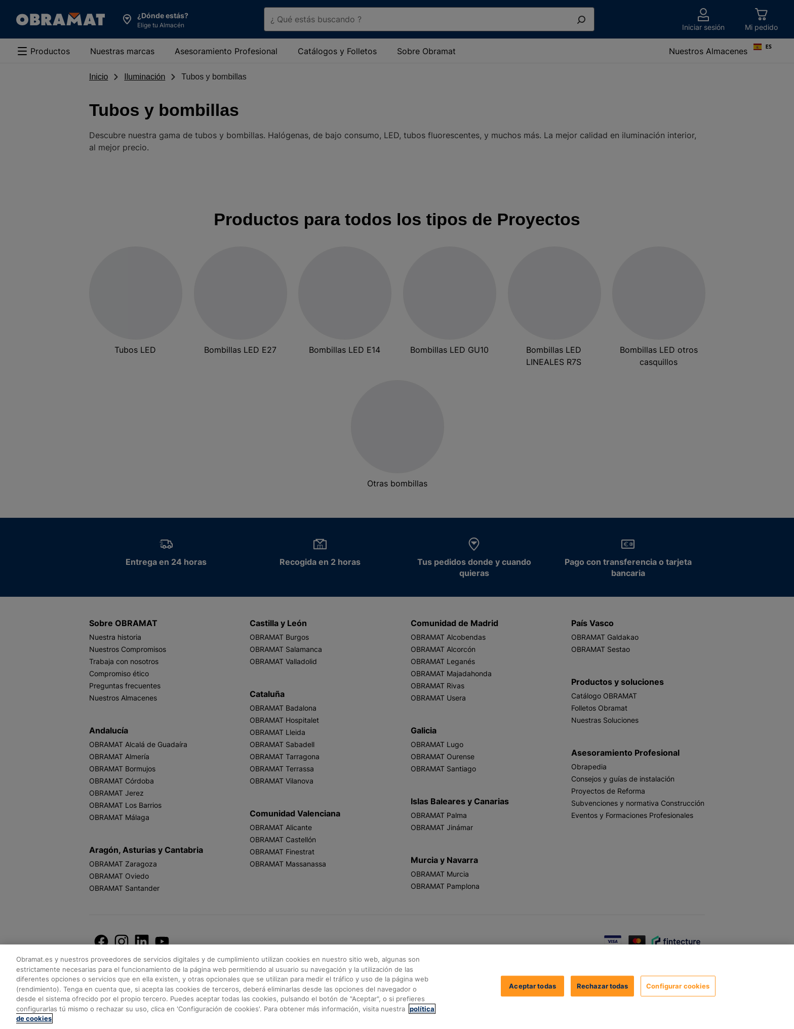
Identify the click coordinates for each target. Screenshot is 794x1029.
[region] (397, 986)
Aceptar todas (532, 985)
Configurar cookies (677, 985)
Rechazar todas (602, 985)
